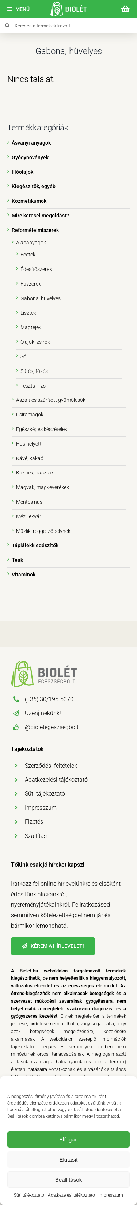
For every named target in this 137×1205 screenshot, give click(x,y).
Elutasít (68, 1159)
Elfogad (68, 1139)
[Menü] (18, 9)
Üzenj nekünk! (43, 713)
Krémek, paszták (35, 473)
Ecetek (27, 255)
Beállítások (68, 1180)
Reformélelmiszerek (35, 230)
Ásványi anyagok (31, 143)
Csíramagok (29, 414)
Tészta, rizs (33, 386)
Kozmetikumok (29, 201)
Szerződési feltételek (51, 765)
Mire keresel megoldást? (40, 215)
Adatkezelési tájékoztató (71, 1195)
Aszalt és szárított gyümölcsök (50, 400)
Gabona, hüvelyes (40, 298)
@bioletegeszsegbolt (52, 727)
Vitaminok (23, 574)
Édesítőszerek (36, 269)
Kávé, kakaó (29, 458)
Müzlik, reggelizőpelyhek (43, 531)
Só (23, 356)
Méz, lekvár (28, 516)
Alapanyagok (31, 242)
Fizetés (34, 821)
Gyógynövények (30, 157)
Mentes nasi (29, 502)
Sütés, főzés (34, 371)
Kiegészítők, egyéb (34, 186)
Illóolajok (22, 172)
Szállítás (36, 835)
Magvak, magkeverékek (42, 487)
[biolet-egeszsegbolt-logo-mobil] (68, 4)
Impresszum (111, 1195)
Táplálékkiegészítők (35, 545)
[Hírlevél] (53, 946)
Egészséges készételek (41, 429)
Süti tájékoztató (29, 1195)
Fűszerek (30, 284)
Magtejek (30, 327)
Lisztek (28, 313)
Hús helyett (29, 444)
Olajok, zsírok (35, 342)
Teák (17, 560)
